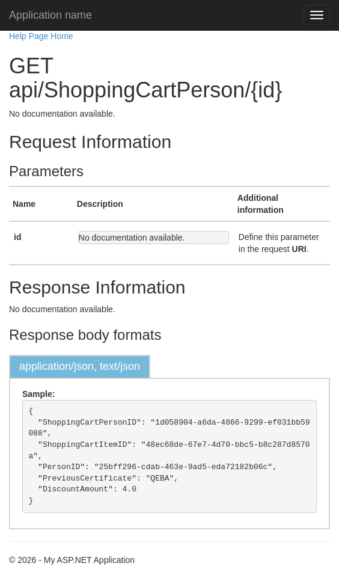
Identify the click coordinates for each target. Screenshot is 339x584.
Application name (50, 15)
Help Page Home (41, 36)
